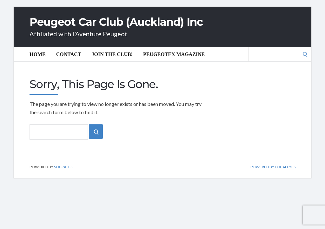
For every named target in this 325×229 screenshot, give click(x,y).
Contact (68, 54)
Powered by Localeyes (272, 167)
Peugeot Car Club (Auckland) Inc (116, 22)
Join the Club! (112, 54)
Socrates (63, 166)
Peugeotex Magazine (174, 54)
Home (38, 54)
